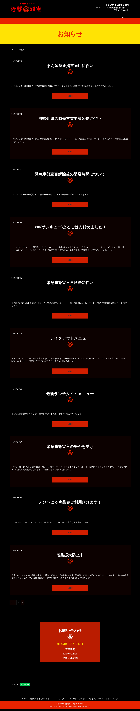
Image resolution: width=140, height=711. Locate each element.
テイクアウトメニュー (70, 337)
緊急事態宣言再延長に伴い (70, 281)
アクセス (97, 17)
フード (64, 17)
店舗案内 (43, 17)
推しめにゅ (54, 17)
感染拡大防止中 (70, 556)
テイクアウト (86, 17)
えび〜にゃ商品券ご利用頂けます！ (70, 503)
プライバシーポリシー (96, 700)
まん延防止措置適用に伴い (70, 62)
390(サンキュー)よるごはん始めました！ (70, 225)
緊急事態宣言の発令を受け (70, 447)
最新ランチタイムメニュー (70, 393)
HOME (34, 17)
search (106, 17)
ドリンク (74, 17)
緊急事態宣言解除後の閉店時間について (70, 172)
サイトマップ (113, 700)
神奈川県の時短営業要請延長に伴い (70, 116)
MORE (70, 93)
